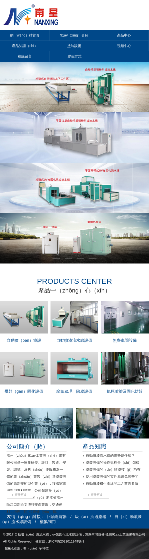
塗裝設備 (74, 46)
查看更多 (21, 494)
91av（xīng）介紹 (74, 35)
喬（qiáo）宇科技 (36, 548)
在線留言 (25, 56)
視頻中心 (124, 46)
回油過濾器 (57, 516)
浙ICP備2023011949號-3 (66, 541)
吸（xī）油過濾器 (90, 516)
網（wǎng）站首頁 (25, 35)
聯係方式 (75, 56)
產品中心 (124, 35)
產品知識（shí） (25, 46)
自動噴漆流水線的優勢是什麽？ (110, 456)
